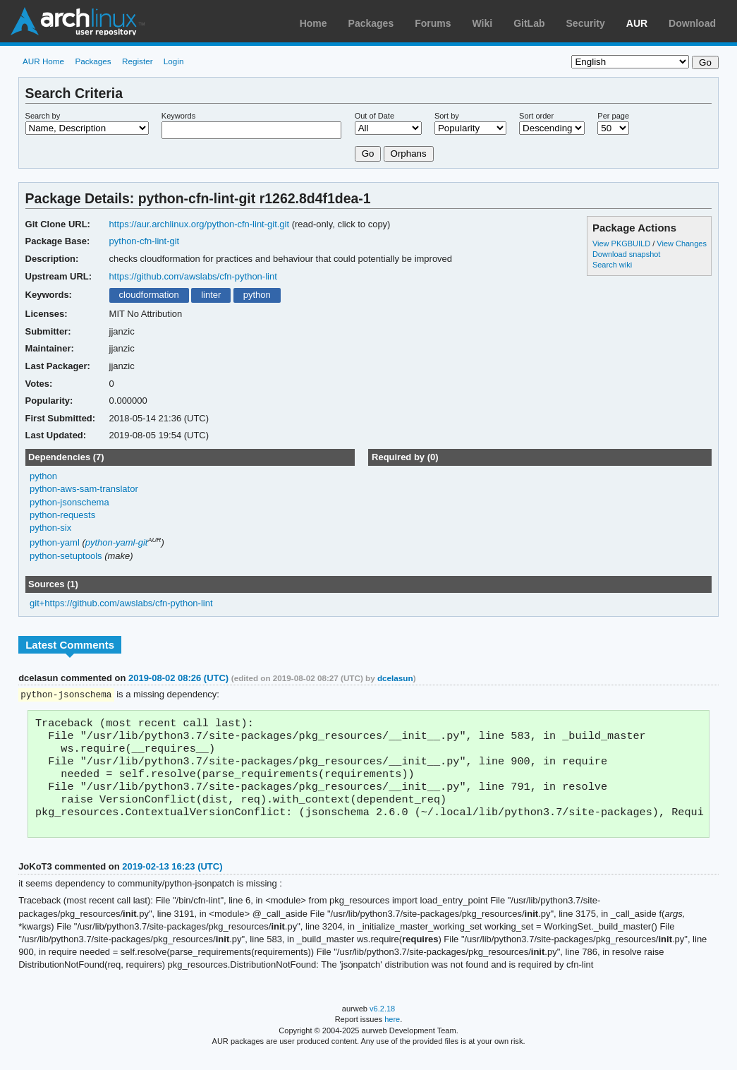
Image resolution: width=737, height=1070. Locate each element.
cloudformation (149, 294)
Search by (43, 116)
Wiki (483, 23)
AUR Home (43, 61)
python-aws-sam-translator (84, 488)
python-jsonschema (69, 502)
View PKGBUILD (622, 243)
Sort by (446, 116)
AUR (636, 23)
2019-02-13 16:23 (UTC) (172, 879)
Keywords (178, 116)
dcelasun (395, 678)
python (257, 294)
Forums (433, 23)
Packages (371, 23)
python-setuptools (66, 556)
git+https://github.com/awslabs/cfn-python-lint (121, 603)
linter (211, 294)
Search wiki (612, 264)
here (392, 1032)
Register (137, 61)
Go (368, 153)
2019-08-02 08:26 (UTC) (178, 678)
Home (313, 23)
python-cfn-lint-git (144, 241)
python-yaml (55, 542)
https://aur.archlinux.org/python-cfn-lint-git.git (199, 224)
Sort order (536, 116)
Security (585, 23)
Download (692, 23)
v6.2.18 (382, 1022)
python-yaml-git (116, 542)
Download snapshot (626, 254)
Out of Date (374, 116)
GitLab (528, 23)
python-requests (62, 515)
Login (174, 61)
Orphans (409, 153)
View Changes (682, 243)
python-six (50, 527)
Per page (613, 116)
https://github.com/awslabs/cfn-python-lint (193, 276)
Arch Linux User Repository (78, 21)
